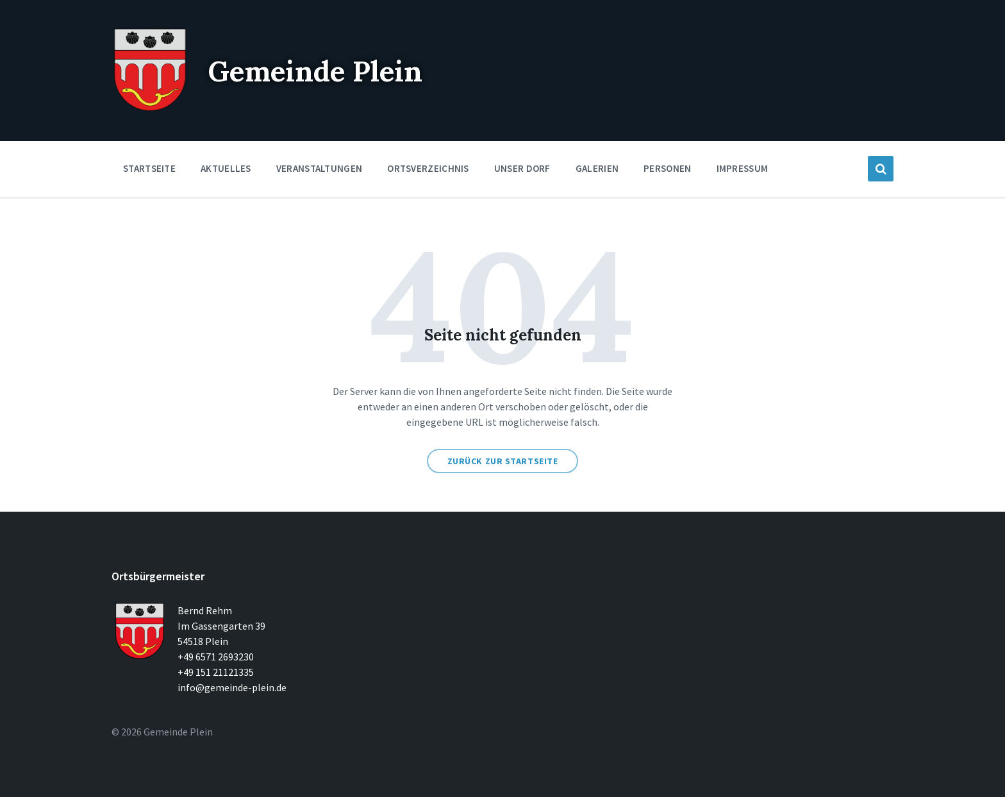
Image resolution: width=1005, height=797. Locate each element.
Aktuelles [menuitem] (226, 168)
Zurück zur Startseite (502, 461)
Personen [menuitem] (667, 168)
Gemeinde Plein (326, 70)
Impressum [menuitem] (742, 168)
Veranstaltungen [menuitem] (319, 168)
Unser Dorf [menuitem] (522, 168)
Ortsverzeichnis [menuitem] (428, 168)
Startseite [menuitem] (149, 168)
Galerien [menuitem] (597, 168)
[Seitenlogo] (150, 109)
